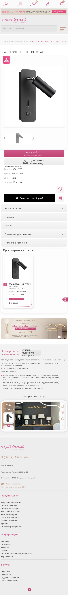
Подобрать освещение (13, 28)
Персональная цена (16, 299)
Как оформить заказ (10, 511)
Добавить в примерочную (34, 162)
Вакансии (5, 541)
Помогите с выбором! (29, 198)
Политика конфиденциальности (16, 553)
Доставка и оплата (10, 517)
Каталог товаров (9, 514)
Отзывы (4, 550)
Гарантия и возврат (10, 508)
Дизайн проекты (9, 520)
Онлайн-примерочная (11, 526)
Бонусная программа (11, 502)
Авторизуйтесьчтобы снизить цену (34, 153)
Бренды (4, 523)
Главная (6, 4)
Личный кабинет (9, 505)
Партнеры (6, 544)
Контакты (5, 547)
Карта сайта (7, 556)
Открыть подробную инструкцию (28, 353)
